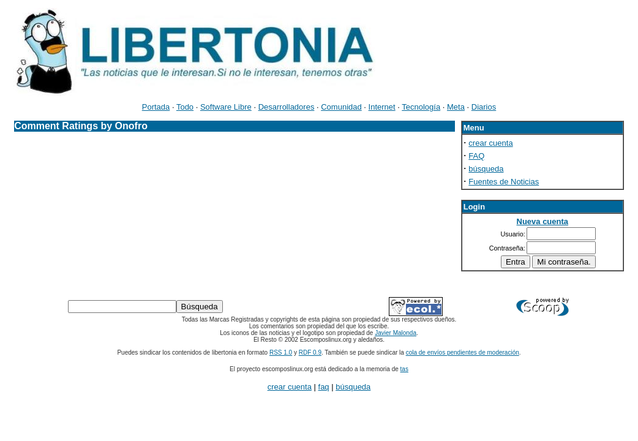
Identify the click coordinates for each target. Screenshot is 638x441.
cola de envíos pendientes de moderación (462, 352)
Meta (456, 106)
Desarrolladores (286, 106)
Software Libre (226, 106)
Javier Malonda (395, 333)
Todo (184, 106)
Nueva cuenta (543, 221)
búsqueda (485, 168)
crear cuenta (490, 143)
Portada (156, 106)
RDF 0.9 (310, 352)
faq (323, 386)
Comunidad (341, 106)
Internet (382, 106)
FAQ (476, 155)
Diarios (483, 106)
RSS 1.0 (280, 352)
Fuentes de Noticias (503, 181)
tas (404, 369)
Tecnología (421, 106)
